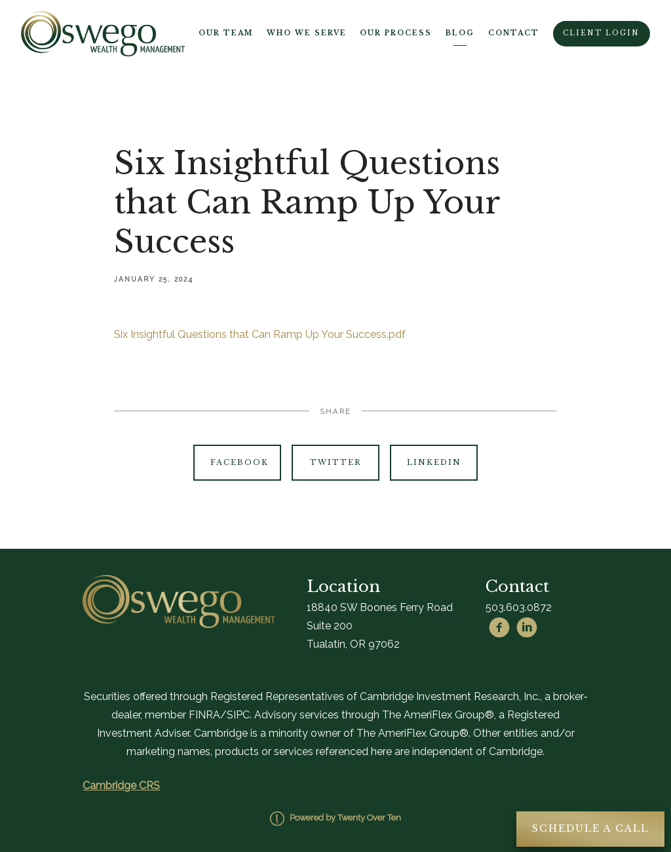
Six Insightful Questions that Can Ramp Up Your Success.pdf (260, 334)
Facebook (239, 462)
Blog (460, 33)
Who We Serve (307, 33)
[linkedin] (526, 627)
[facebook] (499, 627)
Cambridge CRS (121, 785)
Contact (513, 33)
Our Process (396, 33)
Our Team (226, 33)
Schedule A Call (590, 828)
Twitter (335, 462)
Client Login (601, 33)
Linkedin (434, 462)
